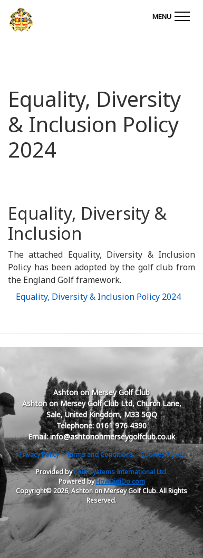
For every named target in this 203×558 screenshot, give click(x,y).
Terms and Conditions (99, 454)
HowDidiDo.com (120, 481)
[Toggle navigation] (171, 14)
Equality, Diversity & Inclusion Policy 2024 (98, 296)
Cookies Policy (162, 454)
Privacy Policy (39, 454)
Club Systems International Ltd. (121, 471)
